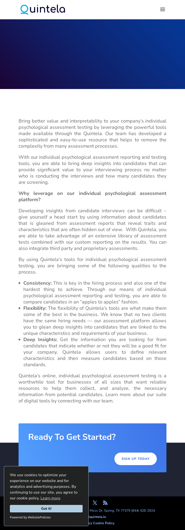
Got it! (46, 508)
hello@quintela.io (92, 517)
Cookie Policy (103, 523)
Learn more (50, 498)
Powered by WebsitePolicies (30, 517)
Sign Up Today (136, 459)
